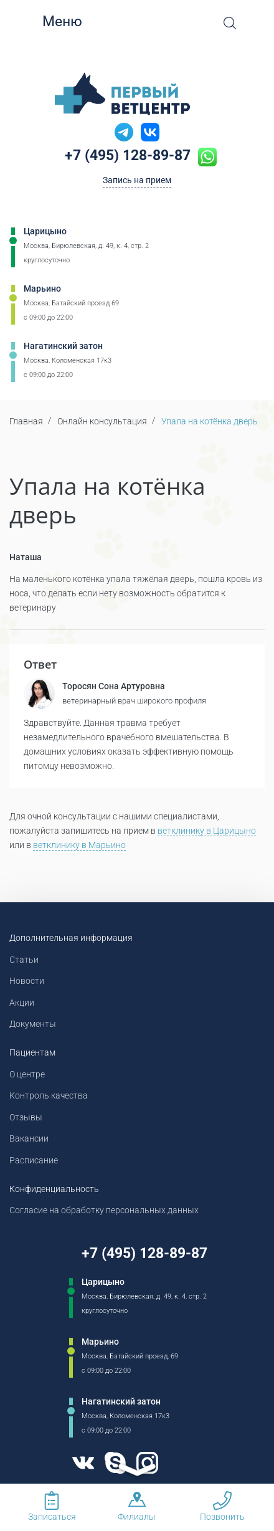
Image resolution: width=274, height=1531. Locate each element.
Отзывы (25, 1117)
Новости (26, 981)
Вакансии (29, 1138)
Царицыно (45, 231)
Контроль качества (48, 1095)
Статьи (24, 960)
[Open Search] (230, 23)
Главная (26, 421)
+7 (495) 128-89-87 (128, 155)
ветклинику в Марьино (79, 845)
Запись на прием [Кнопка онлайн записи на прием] (137, 180)
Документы (32, 1024)
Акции (21, 1003)
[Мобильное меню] (31, 21)
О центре (27, 1074)
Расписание (33, 1160)
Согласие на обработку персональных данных (104, 1210)
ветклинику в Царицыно (207, 831)
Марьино (42, 288)
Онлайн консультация (102, 421)
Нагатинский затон (63, 346)
